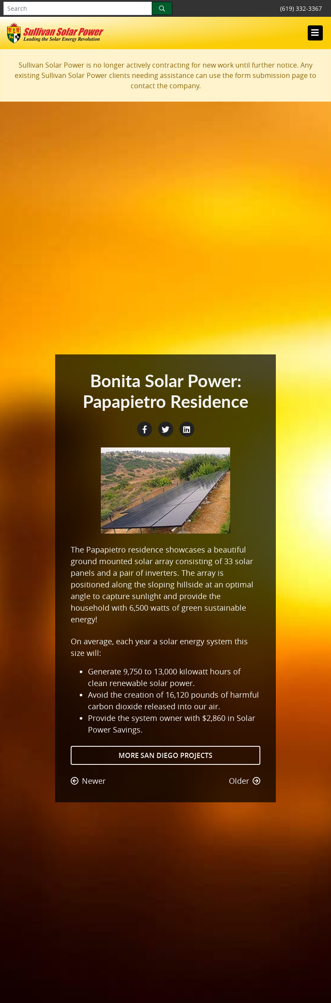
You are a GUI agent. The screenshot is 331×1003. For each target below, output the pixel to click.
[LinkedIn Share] (186, 428)
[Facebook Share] (145, 428)
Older (244, 781)
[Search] (162, 8)
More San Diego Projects (165, 755)
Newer (88, 781)
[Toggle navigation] (315, 33)
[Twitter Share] (166, 428)
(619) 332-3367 (301, 8)
